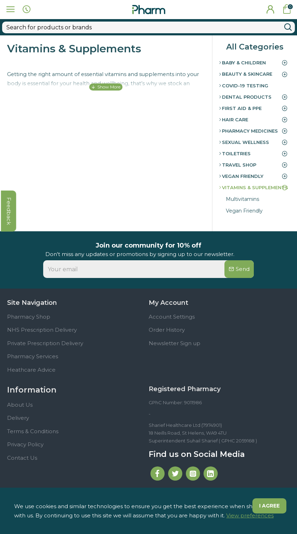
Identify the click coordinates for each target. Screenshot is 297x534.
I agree (269, 506)
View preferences (250, 515)
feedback (8, 222)
